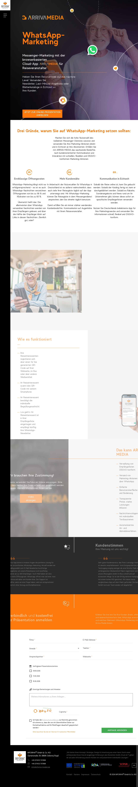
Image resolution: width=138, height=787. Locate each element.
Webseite (87, 657)
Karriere (77, 774)
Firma (32, 640)
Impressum (85, 774)
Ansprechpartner (36, 657)
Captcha (63, 712)
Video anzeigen (17, 498)
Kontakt (69, 774)
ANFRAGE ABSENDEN (117, 730)
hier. (36, 488)
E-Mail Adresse (89, 640)
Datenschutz (95, 774)
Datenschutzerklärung (50, 720)
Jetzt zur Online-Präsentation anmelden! (42, 113)
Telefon (86, 648)
